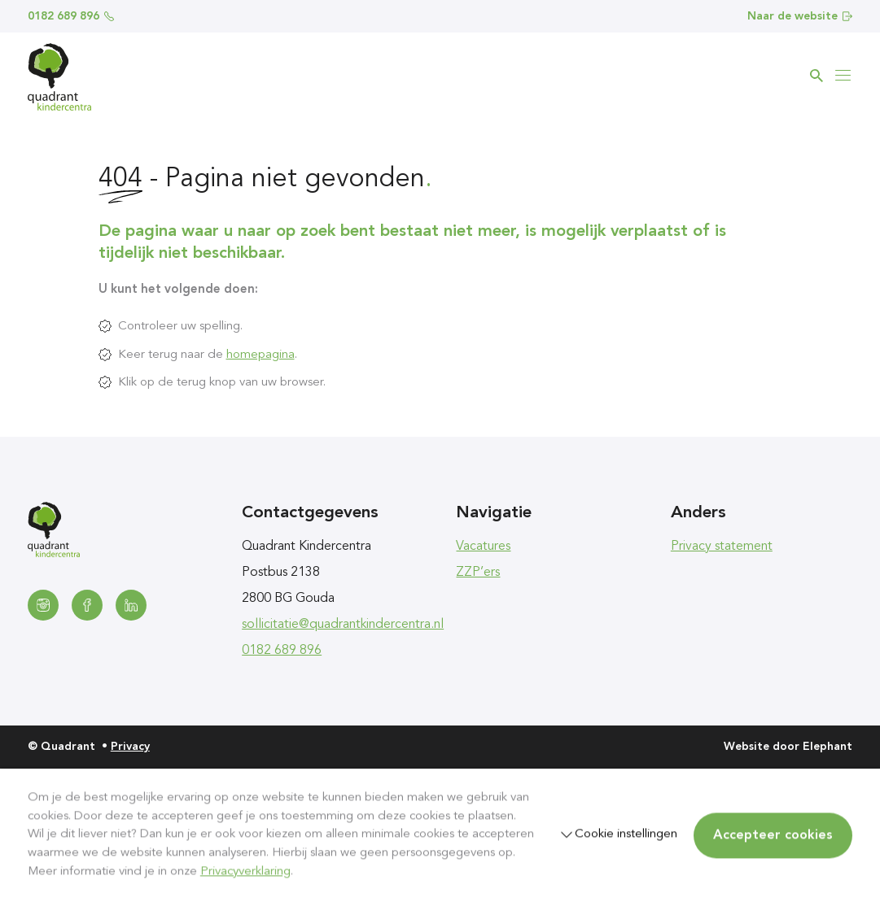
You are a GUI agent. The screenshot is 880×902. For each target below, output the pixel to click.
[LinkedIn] (131, 605)
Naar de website (799, 16)
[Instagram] (43, 605)
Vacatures (483, 546)
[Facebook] (87, 605)
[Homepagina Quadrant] (59, 77)
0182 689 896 (71, 16)
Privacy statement (722, 546)
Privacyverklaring (245, 871)
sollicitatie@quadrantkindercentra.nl (343, 624)
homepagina (260, 355)
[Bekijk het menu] (842, 75)
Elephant (827, 746)
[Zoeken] (816, 75)
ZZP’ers (478, 572)
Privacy (130, 746)
